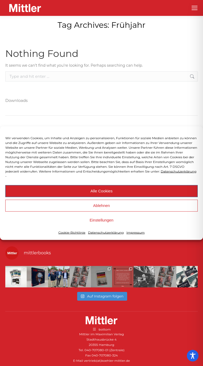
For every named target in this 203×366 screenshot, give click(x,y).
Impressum (135, 232)
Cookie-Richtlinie (71, 232)
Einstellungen (101, 220)
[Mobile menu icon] (194, 8)
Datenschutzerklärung (178, 171)
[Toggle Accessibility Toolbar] (192, 355)
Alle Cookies (101, 191)
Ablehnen (101, 205)
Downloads (16, 100)
